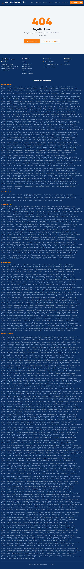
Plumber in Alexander (6, 264)
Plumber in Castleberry (52, 100)
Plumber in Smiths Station (39, 171)
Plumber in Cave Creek (17, 211)
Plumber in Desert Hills (53, 216)
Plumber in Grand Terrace (74, 408)
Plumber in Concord (41, 106)
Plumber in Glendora (61, 406)
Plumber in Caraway (65, 273)
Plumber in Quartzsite (31, 240)
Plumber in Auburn (35, 91)
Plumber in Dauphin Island (72, 109)
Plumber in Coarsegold (6, 377)
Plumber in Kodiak (5, 199)
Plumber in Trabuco (40, 537)
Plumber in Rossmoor (6, 502)
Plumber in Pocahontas (6, 317)
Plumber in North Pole (26, 199)
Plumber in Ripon (73, 498)
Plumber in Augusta (26, 266)
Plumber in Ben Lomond (33, 350)
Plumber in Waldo (71, 327)
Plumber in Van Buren (41, 327)
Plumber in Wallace (69, 545)
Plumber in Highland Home (28, 131)
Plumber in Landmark (63, 299)
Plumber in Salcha (47, 199)
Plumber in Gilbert (75, 221)
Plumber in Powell (5, 162)
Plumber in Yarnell (27, 258)
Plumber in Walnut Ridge (18, 328)
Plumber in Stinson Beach (22, 527)
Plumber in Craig (5, 195)
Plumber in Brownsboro (62, 96)
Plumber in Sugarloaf (6, 529)
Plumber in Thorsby (6, 178)
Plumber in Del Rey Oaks (7, 386)
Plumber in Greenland (52, 287)
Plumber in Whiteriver (23, 257)
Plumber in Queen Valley (56, 240)
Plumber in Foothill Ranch (40, 399)
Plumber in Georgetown (17, 122)
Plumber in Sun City (17, 250)
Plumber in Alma (17, 264)
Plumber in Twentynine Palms (30, 540)
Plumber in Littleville (17, 142)
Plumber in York (16, 188)
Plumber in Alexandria (31, 88)
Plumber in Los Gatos (18, 445)
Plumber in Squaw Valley (48, 525)
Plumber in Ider (50, 134)
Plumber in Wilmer (18, 186)
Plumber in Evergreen (34, 116)
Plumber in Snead (51, 171)
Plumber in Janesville (28, 424)
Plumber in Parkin (48, 313)
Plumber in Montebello (17, 458)
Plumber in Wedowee (26, 185)
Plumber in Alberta (71, 86)
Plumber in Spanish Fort (7, 173)
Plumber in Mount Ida (70, 309)
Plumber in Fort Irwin (29, 401)
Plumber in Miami (60, 232)
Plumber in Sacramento (63, 502)
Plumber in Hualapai (61, 226)
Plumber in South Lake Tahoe (47, 524)
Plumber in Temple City (7, 534)
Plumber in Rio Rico (16, 242)
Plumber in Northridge (21, 468)
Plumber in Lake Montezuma (23, 229)
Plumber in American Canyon (38, 339)
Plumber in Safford (19, 244)
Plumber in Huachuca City (49, 226)
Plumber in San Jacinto (16, 507)
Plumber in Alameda (74, 336)
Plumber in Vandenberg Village (35, 543)
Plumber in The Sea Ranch (66, 534)
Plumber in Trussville (25, 180)
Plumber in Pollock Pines (18, 488)
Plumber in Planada (5, 486)
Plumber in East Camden (16, 281)
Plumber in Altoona (73, 88)
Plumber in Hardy (57, 289)
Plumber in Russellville (65, 165)
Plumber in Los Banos (6, 445)
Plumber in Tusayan (16, 255)
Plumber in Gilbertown (52, 122)
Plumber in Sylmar (73, 530)
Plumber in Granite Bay (6, 409)
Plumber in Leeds (37, 139)
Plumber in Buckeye (6, 209)
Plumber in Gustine (74, 411)
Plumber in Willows (5, 553)
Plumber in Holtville (61, 417)
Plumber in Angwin (18, 341)
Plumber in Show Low (28, 247)
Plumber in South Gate (33, 524)
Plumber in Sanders (77, 244)
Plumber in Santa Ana (77, 511)
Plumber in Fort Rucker (43, 119)
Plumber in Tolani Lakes (38, 252)
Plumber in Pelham (62, 157)
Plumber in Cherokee (73, 101)
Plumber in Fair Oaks (6, 398)
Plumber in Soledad (6, 522)
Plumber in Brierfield (6, 96)
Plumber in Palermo (15, 476)
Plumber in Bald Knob (47, 266)
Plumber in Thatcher (26, 252)
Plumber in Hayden (16, 129)
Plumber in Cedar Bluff (75, 100)
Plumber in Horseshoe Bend (38, 294)
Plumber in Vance (52, 181)
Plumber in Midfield (18, 147)
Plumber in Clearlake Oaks (19, 375)
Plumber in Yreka (77, 556)
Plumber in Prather (67, 489)
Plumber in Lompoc (46, 442)
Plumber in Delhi (47, 385)
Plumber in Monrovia (55, 457)
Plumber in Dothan (70, 111)
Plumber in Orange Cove (7, 473)
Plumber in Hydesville (77, 419)
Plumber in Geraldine (41, 122)
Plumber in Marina (42, 448)
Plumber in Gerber (18, 406)
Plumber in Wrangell (58, 200)
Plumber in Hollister (38, 417)
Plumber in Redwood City (7, 496)
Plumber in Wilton (40, 186)
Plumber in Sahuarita (30, 244)
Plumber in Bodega (72, 354)
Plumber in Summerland (40, 529)
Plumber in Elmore (26, 114)
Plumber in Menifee (77, 452)
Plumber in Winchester (38, 553)
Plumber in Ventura (69, 543)
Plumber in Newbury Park (23, 465)
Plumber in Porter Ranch (42, 488)
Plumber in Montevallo (29, 149)
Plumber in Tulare (36, 538)
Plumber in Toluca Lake (7, 537)
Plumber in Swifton (18, 325)
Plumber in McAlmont (63, 305)
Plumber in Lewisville (29, 300)
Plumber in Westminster (36, 550)
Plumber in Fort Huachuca (63, 219)
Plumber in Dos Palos (64, 388)
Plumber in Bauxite (5, 268)
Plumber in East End (28, 281)
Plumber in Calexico (18, 362)
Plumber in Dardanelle (37, 277)
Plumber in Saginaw (76, 165)
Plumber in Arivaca (70, 206)
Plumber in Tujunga (26, 538)
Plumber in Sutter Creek (62, 530)
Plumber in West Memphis (71, 328)
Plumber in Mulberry (6, 310)
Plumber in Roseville (58, 501)
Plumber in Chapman (41, 101)
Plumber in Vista (50, 545)
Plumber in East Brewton (56, 113)
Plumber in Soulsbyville (7, 524)
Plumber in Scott (36, 320)
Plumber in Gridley (5, 411)
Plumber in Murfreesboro (18, 310)
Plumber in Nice (19, 466)
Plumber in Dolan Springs (7, 218)
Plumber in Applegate (60, 341)
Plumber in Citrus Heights (19, 373)
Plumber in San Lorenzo (19, 509)
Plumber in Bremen (50, 95)
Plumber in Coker (69, 104)
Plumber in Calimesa (42, 362)
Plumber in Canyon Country (7, 365)
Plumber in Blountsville (19, 95)
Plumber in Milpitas (27, 455)
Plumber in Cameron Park (7, 363)
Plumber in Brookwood (50, 96)
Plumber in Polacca (66, 239)
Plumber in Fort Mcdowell (76, 219)
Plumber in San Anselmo (39, 504)
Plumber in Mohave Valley (19, 234)
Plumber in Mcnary (28, 232)
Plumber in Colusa (5, 378)
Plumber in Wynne (60, 330)
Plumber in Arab (27, 90)
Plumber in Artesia (19, 344)
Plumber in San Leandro (7, 509)
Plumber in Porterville (54, 488)
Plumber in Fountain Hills (20, 221)
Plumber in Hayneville (27, 129)
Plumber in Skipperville (71, 170)
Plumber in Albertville (6, 88)
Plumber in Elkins (49, 281)
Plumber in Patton (41, 480)
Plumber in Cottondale (75, 106)
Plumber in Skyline (16, 171)
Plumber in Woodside (20, 556)
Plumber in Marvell (28, 305)
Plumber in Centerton (42, 274)
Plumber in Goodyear (67, 223)
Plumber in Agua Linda (6, 206)
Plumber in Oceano (71, 470)
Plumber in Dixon (44, 388)
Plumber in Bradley (37, 271)
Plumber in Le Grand (16, 439)
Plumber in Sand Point (58, 199)
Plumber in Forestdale (59, 118)
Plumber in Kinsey (35, 137)
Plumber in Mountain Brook (30, 150)
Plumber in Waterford (66, 547)
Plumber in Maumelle (40, 305)
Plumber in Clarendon (6, 276)
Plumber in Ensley (55, 114)
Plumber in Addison (40, 86)
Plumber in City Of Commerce (34, 373)
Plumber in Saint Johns (53, 244)
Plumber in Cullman (17, 109)
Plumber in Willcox (46, 257)
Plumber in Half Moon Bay (23, 413)
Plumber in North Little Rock (8, 312)
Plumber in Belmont (62, 349)
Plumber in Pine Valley (52, 483)
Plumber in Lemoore (40, 439)
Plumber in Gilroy (40, 406)
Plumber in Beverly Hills (20, 352)
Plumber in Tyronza (30, 327)
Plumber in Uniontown (20, 181)
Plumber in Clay (64, 103)
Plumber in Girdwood (75, 195)
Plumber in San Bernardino (53, 504)
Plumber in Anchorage (16, 194)
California (65, 2)
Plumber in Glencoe (64, 122)
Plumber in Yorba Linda (54, 556)
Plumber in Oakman (74, 154)
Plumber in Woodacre (31, 555)
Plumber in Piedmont (44, 158)
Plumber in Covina (42, 381)
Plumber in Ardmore (37, 90)
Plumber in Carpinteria (71, 367)
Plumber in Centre (18, 101)
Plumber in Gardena (47, 404)
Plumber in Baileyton (67, 91)
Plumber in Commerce (16, 378)
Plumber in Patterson (31, 480)
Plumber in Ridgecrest (29, 498)
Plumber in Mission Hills (50, 455)
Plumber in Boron (69, 355)
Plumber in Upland (19, 542)
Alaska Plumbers (26, 66)
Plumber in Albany (15, 337)
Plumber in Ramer (26, 163)
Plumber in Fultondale (6, 121)
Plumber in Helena (71, 291)
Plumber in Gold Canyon (27, 223)
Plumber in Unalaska (17, 200)
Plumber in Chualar (70, 372)
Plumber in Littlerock (27, 440)
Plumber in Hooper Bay (16, 197)
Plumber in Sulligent (6, 175)
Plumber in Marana (55, 231)
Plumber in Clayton (74, 103)
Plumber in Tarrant (38, 176)
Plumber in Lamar (52, 299)
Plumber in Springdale (65, 322)
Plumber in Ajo (26, 206)
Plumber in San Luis (6, 245)
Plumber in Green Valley (20, 224)
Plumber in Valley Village (20, 543)
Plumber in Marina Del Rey (54, 448)
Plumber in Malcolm (52, 144)
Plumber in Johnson (6, 297)
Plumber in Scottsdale (43, 245)
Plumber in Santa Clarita (32, 512)
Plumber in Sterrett (40, 173)
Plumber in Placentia (58, 484)
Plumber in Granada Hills (61, 408)
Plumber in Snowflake (63, 247)
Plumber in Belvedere (73, 349)
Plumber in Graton (30, 409)
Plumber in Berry (55, 93)
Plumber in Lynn (5, 144)
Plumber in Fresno (62, 403)
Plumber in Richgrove (6, 498)
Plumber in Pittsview (38, 160)
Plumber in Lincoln (51, 140)
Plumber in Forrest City (38, 284)
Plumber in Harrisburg (67, 289)
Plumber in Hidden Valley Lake (57, 416)
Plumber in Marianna (53, 304)
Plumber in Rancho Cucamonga (8, 493)
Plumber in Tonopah (6, 254)
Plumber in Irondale (73, 134)
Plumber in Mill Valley (6, 455)
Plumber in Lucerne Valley (18, 447)
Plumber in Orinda (54, 473)
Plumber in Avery (45, 345)
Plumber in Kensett (62, 297)
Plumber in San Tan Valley (30, 245)
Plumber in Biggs (57, 352)
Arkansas (57, 2)
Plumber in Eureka (36, 396)
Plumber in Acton (5, 336)
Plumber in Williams (57, 257)
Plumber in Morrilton (18, 309)
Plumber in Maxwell (27, 450)
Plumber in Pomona (30, 488)
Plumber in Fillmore (74, 398)
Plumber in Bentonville (16, 269)
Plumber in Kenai (49, 197)
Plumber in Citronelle (44, 103)
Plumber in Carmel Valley (33, 367)
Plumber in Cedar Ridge (43, 370)
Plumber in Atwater (61, 344)
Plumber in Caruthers (16, 368)
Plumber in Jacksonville (51, 136)
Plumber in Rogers (48, 318)
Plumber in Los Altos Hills (54, 444)
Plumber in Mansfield (41, 304)
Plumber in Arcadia (26, 342)
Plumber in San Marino (59, 509)
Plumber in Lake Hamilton (30, 299)
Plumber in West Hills (73, 548)
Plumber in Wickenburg (35, 257)
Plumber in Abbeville (6, 86)
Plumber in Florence (38, 118)
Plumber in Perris (53, 481)
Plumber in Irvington (6, 136)
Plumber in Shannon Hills (57, 320)
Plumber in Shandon (59, 517)
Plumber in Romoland (22, 501)
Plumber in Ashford (56, 90)
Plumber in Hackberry (44, 224)
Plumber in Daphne (60, 109)
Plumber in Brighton (17, 96)
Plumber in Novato (42, 468)
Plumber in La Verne (47, 437)
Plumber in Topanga (19, 537)
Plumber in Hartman (27, 291)
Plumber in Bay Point (65, 347)
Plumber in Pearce (61, 237)
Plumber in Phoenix (16, 239)
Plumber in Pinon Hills (74, 483)
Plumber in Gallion (50, 121)
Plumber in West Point (48, 550)
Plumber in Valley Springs (7, 543)
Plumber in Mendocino (54, 452)
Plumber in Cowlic (18, 216)
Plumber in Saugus (38, 516)
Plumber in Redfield (6, 318)
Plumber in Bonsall (48, 355)
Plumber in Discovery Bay (32, 388)
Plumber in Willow (47, 200)
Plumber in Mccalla (62, 145)
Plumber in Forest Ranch (76, 399)
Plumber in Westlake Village (22, 550)
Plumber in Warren (38, 328)
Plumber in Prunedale (6, 491)
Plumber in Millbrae (75, 453)
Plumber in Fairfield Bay (44, 282)
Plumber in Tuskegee (60, 180)
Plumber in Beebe (35, 268)
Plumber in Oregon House (42, 473)
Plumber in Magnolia (26, 144)
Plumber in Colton (58, 377)
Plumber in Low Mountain (7, 231)
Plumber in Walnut (5, 547)
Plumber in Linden (62, 140)
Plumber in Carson (5, 368)
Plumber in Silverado (18, 520)
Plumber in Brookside (38, 96)
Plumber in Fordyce (16, 284)
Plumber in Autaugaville (46, 91)
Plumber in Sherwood (6, 322)
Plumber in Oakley (27, 470)
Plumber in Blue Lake (52, 354)
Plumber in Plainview (60, 315)
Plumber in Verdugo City (7, 545)
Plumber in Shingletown (60, 519)
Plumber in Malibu (61, 447)
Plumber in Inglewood (60, 421)
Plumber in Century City (56, 370)
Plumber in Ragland (58, 162)
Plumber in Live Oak (37, 440)
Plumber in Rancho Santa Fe (55, 493)
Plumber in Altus (37, 264)
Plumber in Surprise (64, 250)
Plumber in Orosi (74, 473)
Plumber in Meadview (40, 232)
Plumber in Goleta (17, 408)
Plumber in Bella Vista (58, 268)
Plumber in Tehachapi (60, 532)
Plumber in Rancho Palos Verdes (39, 493)
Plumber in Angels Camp (7, 341)
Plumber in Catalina (5, 211)
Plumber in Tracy (65, 537)
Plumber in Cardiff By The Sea (61, 365)
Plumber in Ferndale (64, 398)
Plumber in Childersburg (19, 103)
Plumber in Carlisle (76, 273)
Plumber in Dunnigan (26, 390)
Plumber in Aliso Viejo (37, 337)
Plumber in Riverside (18, 165)
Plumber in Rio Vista (62, 498)
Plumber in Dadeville (28, 109)
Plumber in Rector (76, 317)
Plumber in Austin (36, 266)
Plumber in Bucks (15, 98)
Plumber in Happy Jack (56, 224)
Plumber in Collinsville (6, 106)
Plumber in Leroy (69, 139)
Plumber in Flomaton (28, 118)
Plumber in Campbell (30, 363)
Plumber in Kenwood (42, 426)
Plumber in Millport (53, 147)
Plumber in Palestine (6, 313)
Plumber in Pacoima (76, 475)
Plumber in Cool (49, 378)
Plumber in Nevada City (60, 463)
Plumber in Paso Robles (18, 480)
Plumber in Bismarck (53, 269)
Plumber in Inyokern (6, 422)
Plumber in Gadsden (27, 121)
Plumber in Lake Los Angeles (8, 434)
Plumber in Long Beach (69, 442)
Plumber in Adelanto (15, 336)
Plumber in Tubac (59, 254)
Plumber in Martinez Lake (7, 232)
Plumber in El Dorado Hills (7, 393)
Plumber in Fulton (16, 404)
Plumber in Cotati (77, 380)
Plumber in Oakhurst (6, 470)
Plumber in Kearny (51, 227)
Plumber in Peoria (71, 237)
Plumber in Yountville (66, 556)
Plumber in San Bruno (66, 504)
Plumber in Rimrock (6, 242)
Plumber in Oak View (49, 470)
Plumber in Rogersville (53, 165)
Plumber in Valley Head (41, 181)
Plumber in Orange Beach (60, 155)
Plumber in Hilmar (18, 417)
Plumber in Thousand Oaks (7, 535)
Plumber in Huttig (27, 295)
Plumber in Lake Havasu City (8, 229)
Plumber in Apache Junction (58, 206)
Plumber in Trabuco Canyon (53, 537)
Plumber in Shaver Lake (19, 519)
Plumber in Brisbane (18, 359)
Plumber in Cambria (75, 362)
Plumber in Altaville (5, 339)
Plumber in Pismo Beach (26, 484)
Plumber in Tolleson (50, 252)
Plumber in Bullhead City (18, 209)
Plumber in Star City (6, 323)
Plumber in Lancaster (39, 435)
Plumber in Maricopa (66, 231)
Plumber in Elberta (5, 114)
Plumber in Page (49, 236)
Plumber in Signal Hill (6, 520)
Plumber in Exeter (46, 396)
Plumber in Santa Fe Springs (58, 512)
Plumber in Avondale (29, 208)
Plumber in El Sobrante (77, 393)
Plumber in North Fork (49, 466)
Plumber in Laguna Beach (43, 429)
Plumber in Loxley (61, 142)
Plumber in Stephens (17, 323)
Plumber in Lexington (32, 140)
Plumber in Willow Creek (73, 551)
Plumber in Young (37, 258)
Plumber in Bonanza (76, 269)
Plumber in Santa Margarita (72, 512)
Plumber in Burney (40, 360)
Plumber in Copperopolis (60, 378)
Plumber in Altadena (58, 337)
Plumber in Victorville (19, 545)
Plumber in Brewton (60, 95)
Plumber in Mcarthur (50, 450)
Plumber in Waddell (35, 255)
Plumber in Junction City (41, 297)
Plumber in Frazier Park (16, 403)
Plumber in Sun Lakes (42, 250)
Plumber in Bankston (6, 93)
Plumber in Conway (58, 276)
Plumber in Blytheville (64, 269)
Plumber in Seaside (6, 517)
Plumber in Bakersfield (6, 347)
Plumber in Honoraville (39, 132)
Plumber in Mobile (5, 149)
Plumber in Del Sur (19, 386)
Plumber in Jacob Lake (6, 227)
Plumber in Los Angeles (67, 444)
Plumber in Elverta (15, 395)
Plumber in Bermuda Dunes (57, 350)
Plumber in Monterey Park (53, 458)
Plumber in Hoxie (78, 294)
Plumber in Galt (25, 404)
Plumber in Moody (53, 149)
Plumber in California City (30, 362)
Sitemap (66, 61)
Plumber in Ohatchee (18, 155)
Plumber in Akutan (5, 194)
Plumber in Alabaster (61, 86)
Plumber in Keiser (52, 297)
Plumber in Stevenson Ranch (8, 527)
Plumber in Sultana (29, 529)
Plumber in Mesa (50, 232)
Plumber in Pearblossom (66, 480)
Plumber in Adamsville (29, 86)
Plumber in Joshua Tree (53, 424)
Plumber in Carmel (5, 367)
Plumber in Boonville (59, 355)
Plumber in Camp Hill (17, 100)
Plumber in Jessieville (71, 295)
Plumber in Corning (69, 276)
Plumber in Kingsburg (30, 427)
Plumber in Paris (39, 313)
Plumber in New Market (18, 154)
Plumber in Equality (76, 114)
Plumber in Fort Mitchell (19, 119)
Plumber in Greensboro (70, 124)
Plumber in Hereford (6, 226)
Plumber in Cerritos (77, 370)
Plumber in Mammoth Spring (18, 304)
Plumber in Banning (43, 347)
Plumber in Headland (52, 129)
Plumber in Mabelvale (36, 302)
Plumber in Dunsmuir (37, 390)
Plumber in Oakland (17, 470)
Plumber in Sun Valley (29, 530)
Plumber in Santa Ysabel (69, 514)
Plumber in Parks (5, 237)
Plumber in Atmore (15, 91)
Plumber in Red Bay (36, 163)
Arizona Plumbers (27, 68)
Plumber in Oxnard (16, 475)
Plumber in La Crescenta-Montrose (72, 427)
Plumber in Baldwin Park (32, 347)
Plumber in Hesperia (31, 416)
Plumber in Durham (47, 390)
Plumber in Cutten (48, 383)
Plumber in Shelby (5, 170)
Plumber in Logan (52, 142)
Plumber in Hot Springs (51, 294)
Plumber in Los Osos (54, 445)
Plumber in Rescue (55, 496)
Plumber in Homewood (27, 132)
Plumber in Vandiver (63, 181)
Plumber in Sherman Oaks (32, 519)
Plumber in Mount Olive (69, 150)
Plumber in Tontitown (41, 325)
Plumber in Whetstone (67, 255)
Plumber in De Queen (60, 277)
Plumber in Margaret (17, 145)
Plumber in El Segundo (64, 393)
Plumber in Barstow (54, 347)
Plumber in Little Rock (62, 300)
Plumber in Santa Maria (6, 514)
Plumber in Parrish (52, 157)
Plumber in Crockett (76, 381)
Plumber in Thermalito (53, 534)
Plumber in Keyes (73, 426)
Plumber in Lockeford (72, 440)
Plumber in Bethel (27, 194)
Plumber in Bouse (75, 208)
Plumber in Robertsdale (40, 165)
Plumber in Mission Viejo (64, 455)
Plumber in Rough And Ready (20, 502)
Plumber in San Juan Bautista (54, 507)
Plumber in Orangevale (19, 473)
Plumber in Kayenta (41, 227)
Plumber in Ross (68, 501)
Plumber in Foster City (63, 401)
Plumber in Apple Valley (72, 341)
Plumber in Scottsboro (6, 168)
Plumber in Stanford (60, 525)
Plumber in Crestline (65, 381)
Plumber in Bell (16, 349)
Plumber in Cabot (17, 273)
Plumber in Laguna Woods (7, 430)
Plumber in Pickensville (32, 158)
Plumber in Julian (65, 424)
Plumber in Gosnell (68, 286)
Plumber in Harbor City (59, 413)
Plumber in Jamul (18, 424)
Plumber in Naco (53, 234)
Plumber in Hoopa (5, 419)
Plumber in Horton (72, 132)
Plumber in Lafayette (70, 137)
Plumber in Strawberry (6, 250)
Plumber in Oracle (16, 236)
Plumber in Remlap (68, 163)
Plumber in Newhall (46, 465)
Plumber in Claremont (47, 373)
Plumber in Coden (59, 104)
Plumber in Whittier (29, 551)
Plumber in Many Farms (43, 231)
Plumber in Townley (48, 178)
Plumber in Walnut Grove (62, 183)
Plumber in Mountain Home (43, 309)
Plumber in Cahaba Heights (55, 98)
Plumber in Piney (50, 315)
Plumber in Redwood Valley (21, 496)
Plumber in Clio (16, 104)
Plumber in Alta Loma (69, 337)
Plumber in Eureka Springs (17, 282)
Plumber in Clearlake (6, 375)
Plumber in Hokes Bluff (52, 131)
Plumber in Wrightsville (49, 330)
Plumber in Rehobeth (58, 163)
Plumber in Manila (31, 304)
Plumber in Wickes (17, 330)
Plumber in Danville (50, 109)
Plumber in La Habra (38, 430)
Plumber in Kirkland (72, 227)
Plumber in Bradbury (50, 357)
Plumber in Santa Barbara (7, 512)
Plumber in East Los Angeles (8, 391)
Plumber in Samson (27, 167)
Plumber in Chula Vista (6, 373)
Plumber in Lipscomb (6, 142)
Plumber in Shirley (17, 322)
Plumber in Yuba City (6, 558)
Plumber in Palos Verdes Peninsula (26, 478)
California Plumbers (27, 73)
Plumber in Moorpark (20, 460)
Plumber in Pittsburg (38, 484)
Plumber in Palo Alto (63, 476)
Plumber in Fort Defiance (49, 219)
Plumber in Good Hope (75, 122)
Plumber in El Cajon (55, 391)
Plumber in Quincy (41, 491)
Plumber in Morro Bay (6, 462)
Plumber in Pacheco (27, 475)
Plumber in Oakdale (63, 468)
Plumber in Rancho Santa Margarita (71, 493)
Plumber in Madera (41, 447)
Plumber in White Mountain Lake (9, 257)
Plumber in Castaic (27, 368)
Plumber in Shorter (28, 170)
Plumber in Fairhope (66, 116)
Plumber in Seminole (48, 168)
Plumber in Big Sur (66, 352)
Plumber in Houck (37, 226)
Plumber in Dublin (15, 390)
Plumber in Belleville (69, 268)
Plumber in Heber (77, 224)
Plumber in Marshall (18, 305)
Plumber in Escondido (6, 396)
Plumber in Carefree (63, 209)
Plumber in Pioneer (5, 484)
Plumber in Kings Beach (18, 427)
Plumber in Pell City (72, 157)
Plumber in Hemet (63, 414)
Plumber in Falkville (77, 116)
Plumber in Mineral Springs (60, 307)
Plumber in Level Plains (19, 140)
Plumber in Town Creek (36, 178)
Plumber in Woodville (6, 188)
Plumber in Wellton (45, 255)
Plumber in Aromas (75, 342)
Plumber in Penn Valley (32, 481)
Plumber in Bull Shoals (6, 273)
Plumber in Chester (18, 372)
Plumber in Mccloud (74, 450)
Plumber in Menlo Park (6, 453)
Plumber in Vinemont (40, 183)
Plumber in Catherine (64, 100)
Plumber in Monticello (6, 309)
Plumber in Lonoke (5, 302)
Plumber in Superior (53, 250)
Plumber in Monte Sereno (7, 460)
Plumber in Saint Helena (75, 502)
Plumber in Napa (26, 463)
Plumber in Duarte (5, 390)
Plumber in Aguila (17, 206)
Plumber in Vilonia (52, 327)
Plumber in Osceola (55, 312)
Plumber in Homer (5, 197)
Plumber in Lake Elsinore (22, 432)
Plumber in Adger (50, 86)
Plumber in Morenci (31, 234)
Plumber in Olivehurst (27, 471)
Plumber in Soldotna (6, 200)
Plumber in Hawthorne (6, 414)
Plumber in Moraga (30, 460)
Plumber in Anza (50, 341)
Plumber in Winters (71, 553)
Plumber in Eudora (5, 282)
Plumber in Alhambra (26, 337)
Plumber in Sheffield (70, 168)
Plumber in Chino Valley (7, 213)
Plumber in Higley (16, 226)
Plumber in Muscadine (40, 152)
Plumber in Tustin (5, 540)
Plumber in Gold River (6, 408)
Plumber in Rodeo (49, 499)
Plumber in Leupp (57, 229)
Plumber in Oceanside (6, 471)
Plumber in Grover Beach (29, 411)
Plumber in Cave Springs (18, 274)
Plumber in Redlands (39, 494)
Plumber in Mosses (73, 149)
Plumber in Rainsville (6, 163)
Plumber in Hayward (28, 414)
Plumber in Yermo (43, 556)
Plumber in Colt (48, 276)
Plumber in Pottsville (19, 317)
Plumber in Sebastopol (17, 517)
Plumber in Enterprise (66, 114)
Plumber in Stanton (70, 525)
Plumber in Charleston (54, 274)
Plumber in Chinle (78, 211)
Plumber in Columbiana (30, 106)
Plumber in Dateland (29, 216)
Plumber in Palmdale (27, 476)
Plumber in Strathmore (46, 527)
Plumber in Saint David (41, 244)
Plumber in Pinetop (44, 239)
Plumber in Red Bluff (17, 494)
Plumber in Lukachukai (20, 231)
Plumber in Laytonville (70, 437)
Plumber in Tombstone (61, 252)
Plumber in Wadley (50, 183)
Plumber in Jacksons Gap (38, 136)
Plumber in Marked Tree (74, 304)
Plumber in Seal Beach (73, 516)
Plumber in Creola (62, 108)
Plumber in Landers (49, 435)
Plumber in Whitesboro (6, 186)
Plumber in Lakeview (42, 299)
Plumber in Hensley (6, 292)
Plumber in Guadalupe (32, 224)
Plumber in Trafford (59, 178)
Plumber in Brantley (39, 95)
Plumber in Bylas (29, 209)
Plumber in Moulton (6, 150)
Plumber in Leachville (6, 300)
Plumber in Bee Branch (46, 268)
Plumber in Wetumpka (74, 185)
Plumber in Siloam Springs (29, 322)
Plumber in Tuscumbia (48, 180)
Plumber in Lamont (27, 435)
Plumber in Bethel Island (7, 352)
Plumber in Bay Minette (18, 93)
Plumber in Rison (16, 318)
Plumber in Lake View (6, 139)
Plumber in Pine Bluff (39, 315)
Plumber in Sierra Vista (39, 247)
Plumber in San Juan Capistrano (70, 507)
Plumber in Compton (28, 378)
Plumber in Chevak (48, 194)
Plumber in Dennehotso (40, 216)
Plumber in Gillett (36, 286)
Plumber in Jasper (62, 136)
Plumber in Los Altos (42, 444)
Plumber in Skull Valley (51, 247)
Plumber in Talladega (6, 176)
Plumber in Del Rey (67, 385)
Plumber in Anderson (75, 339)
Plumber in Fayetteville (69, 282)
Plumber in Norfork (62, 310)
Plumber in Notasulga (63, 154)
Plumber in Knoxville (6, 299)
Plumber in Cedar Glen (31, 370)
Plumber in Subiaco (48, 323)
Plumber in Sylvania (63, 175)
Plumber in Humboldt (72, 226)
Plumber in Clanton (55, 103)
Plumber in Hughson (27, 419)
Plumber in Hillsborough (7, 417)
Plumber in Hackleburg (72, 126)
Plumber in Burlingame (29, 360)
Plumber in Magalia (51, 447)
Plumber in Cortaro (68, 214)
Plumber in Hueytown (6, 134)
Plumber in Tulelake (46, 538)
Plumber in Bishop (5, 354)
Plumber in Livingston (29, 142)
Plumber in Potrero (47, 489)
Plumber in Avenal (36, 345)
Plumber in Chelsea (62, 101)
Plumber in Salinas (15, 504)
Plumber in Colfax (38, 377)
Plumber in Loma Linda (25, 442)
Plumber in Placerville (70, 484)
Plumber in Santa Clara (20, 512)
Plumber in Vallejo (63, 542)
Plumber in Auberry (5, 345)
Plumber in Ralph (17, 163)
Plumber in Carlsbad (75, 365)
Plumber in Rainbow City (70, 162)
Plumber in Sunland (62, 529)
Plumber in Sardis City (49, 167)
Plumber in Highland (50, 292)
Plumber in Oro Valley (27, 236)
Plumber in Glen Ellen (73, 406)
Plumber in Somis (38, 522)
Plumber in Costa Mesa (66, 380)
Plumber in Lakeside (36, 229)
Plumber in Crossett (16, 277)
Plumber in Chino (37, 372)
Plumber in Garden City (61, 121)
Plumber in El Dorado (39, 281)
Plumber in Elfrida (61, 218)
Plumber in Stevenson (51, 173)
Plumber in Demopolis (39, 111)
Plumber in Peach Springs (49, 237)
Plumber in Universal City (7, 542)
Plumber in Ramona (51, 491)
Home (32, 2)
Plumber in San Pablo (30, 511)
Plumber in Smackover (42, 322)
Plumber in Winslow (6, 258)
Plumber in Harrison (6, 291)
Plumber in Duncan (41, 218)
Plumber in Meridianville (7, 147)
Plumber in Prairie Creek (30, 317)
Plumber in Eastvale (34, 391)
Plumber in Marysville (6, 450)
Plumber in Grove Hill (18, 126)
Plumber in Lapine (27, 139)
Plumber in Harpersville (54, 127)
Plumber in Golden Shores (41, 223)
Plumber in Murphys (71, 462)
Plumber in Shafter (48, 517)
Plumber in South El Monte (20, 524)
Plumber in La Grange (31, 429)
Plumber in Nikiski (15, 199)
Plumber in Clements (32, 375)
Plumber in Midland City (30, 147)
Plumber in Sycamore (41, 175)
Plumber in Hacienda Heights (8, 413)
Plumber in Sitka (79, 199)
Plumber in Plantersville (49, 160)
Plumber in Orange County (74, 471)
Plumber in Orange (61, 471)
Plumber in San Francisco (57, 506)
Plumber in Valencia (52, 542)
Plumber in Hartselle (77, 127)
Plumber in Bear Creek (44, 93)
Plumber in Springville (19, 173)
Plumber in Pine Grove (40, 483)
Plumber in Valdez (27, 200)
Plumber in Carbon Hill (28, 100)
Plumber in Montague (67, 457)
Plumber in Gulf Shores (38, 126)
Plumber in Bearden (24, 268)
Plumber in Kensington (18, 426)
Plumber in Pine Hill (77, 158)
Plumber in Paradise (54, 478)
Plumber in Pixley (48, 484)
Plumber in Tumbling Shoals (8, 327)
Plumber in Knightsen (41, 427)
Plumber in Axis (57, 91)
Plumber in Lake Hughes (59, 432)
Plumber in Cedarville (31, 274)
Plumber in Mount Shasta (59, 462)
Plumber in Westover (63, 185)
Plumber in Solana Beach (67, 520)
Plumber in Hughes (5, 295)
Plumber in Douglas (20, 113)
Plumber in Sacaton (71, 242)
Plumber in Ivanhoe (55, 422)
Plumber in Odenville (6, 155)
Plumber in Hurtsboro (40, 134)
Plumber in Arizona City (6, 208)
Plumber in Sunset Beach (17, 530)
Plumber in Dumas (67, 279)
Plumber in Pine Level (6, 160)
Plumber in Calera (67, 98)
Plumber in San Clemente (7, 506)
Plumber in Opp (49, 155)
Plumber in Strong (27, 323)
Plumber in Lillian (42, 140)
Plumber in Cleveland (6, 104)
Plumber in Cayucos (20, 370)
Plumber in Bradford (27, 271)
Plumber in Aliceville (43, 88)
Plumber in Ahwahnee (62, 336)
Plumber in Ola (35, 312)
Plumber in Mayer (19, 232)
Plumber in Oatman (5, 236)
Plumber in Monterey (41, 458)
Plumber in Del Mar (56, 385)
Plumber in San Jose (41, 507)
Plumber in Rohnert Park (61, 499)
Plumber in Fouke (60, 284)
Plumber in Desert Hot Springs (53, 386)
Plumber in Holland (5, 294)
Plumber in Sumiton (16, 175)
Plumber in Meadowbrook (74, 145)
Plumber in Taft (5, 532)
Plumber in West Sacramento (62, 550)
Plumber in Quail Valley (18, 491)
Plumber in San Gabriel (70, 506)
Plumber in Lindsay (15, 440)
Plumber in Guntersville (50, 126)
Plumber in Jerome (18, 227)
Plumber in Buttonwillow (52, 360)
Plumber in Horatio (25, 294)
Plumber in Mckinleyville (18, 452)
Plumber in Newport (52, 310)
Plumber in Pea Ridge (6, 315)
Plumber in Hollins (64, 131)
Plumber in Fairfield (55, 116)
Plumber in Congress (6, 214)
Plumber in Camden (6, 100)
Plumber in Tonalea (72, 252)
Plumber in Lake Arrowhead (8, 432)
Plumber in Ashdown (69, 264)
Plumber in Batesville (68, 266)
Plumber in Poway (57, 489)
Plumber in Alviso (26, 339)
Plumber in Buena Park (6, 360)
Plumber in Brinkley (48, 271)
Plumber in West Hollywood (8, 550)
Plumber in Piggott (28, 315)
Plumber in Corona (16, 380)
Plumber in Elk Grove (42, 393)
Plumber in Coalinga (76, 375)
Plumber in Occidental (60, 470)
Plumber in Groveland (16, 411)
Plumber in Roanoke (29, 165)
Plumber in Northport (52, 154)
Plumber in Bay (15, 268)
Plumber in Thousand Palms (22, 535)
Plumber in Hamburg (35, 289)
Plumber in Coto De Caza (7, 381)
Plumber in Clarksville (18, 276)
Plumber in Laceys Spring (57, 137)
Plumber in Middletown (40, 453)
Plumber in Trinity (5, 180)
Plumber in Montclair (6, 458)
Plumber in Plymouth (6, 488)
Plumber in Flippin (5, 284)
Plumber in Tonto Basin (17, 254)
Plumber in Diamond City (18, 279)
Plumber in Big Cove (76, 93)
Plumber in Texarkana (30, 325)
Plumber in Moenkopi (6, 234)
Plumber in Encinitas (47, 395)
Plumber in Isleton (45, 422)
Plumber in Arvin (29, 344)
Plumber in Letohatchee (7, 140)
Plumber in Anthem (45, 206)
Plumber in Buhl (24, 98)
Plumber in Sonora (58, 522)
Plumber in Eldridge (19, 393)
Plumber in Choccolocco (32, 103)
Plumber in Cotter (5, 277)
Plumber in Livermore (49, 440)
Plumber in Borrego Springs (8, 357)
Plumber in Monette (73, 307)
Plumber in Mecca (43, 452)
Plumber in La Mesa (6, 435)
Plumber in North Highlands (62, 466)
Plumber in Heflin (62, 129)
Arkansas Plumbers (27, 71)
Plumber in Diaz (28, 279)
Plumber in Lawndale (59, 437)
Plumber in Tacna (74, 250)
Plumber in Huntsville (29, 134)
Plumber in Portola (24, 489)
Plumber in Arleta (46, 342)
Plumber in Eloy (5, 219)
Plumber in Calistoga (53, 362)
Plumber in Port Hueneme (67, 488)
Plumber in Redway (64, 494)
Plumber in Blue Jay (40, 354)
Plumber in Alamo (5, 337)
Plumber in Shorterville (39, 170)
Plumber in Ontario (51, 471)
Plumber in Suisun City (18, 529)
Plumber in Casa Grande (75, 209)
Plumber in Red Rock (69, 240)
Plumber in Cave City (6, 274)
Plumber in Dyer (77, 279)
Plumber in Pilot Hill (29, 483)
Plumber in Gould (78, 286)
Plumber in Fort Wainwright (62, 195)
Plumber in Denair (29, 386)
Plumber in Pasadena (6, 480)
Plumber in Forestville (6, 401)
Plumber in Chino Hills (48, 372)
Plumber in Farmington (57, 282)
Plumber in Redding (28, 494)
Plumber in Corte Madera (53, 380)
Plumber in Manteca (21, 448)
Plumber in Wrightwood (32, 556)
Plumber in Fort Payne (31, 119)
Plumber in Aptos (5, 342)
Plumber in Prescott (6, 240)
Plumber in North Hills (75, 466)
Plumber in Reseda (65, 496)
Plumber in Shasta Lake (7, 519)
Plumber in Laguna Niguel (69, 429)
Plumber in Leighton (58, 139)
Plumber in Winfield (50, 186)
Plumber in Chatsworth (6, 372)
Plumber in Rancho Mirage (24, 493)
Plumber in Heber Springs (59, 291)
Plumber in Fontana (27, 399)
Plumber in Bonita (38, 355)
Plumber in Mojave (30, 457)
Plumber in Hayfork (17, 414)
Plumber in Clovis (54, 375)
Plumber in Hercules (6, 416)
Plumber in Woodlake (55, 555)
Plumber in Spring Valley (43, 249)
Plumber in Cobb (18, 377)
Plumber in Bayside (76, 347)
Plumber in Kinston (45, 137)
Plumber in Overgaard (38, 236)
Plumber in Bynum (43, 98)
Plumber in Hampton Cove (30, 127)
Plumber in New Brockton (67, 152)
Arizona (51, 2)
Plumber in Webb (16, 185)
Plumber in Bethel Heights (41, 269)
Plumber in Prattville (16, 162)
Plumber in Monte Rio (66, 458)
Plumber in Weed (39, 548)
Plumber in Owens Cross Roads (9, 157)
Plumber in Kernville (63, 426)
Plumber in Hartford (66, 127)
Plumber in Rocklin (39, 499)
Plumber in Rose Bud (69, 318)
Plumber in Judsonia (29, 297)
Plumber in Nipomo (28, 466)
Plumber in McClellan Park (62, 450)
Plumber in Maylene (52, 145)
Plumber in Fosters (54, 119)
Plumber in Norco (39, 466)
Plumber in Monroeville (16, 149)
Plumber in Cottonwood (7, 108)
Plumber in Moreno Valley (43, 460)
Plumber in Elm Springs (60, 281)
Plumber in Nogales (75, 234)
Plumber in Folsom (17, 399)
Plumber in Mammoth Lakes (74, 447)
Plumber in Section (27, 168)
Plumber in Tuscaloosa (36, 180)
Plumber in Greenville (6, 126)
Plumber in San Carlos (66, 244)
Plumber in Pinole (63, 483)
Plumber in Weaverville (28, 548)
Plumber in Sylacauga (52, 175)
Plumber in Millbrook (42, 147)
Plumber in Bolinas (28, 355)
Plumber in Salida (5, 504)
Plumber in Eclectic (67, 113)
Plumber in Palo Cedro (74, 476)
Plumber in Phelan (74, 481)
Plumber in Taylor (48, 176)
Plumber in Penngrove (20, 481)
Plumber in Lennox (50, 439)
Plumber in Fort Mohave (7, 221)
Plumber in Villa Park (30, 545)
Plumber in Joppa (5, 137)
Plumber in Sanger (5, 507)
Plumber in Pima (26, 239)
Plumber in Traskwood (53, 325)
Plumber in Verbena (73, 181)
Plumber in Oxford (22, 157)
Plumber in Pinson (17, 160)
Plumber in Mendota (66, 452)
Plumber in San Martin (71, 509)
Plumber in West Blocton (50, 185)
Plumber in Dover (47, 279)
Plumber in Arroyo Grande (7, 344)
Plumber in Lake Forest (34, 432)
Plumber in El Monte (53, 393)
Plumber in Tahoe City (15, 532)
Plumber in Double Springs (7, 113)
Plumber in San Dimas (31, 506)
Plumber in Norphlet (73, 310)
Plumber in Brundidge (75, 96)
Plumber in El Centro (66, 391)
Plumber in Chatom (51, 101)
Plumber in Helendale (52, 414)
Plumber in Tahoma (38, 532)
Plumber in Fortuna (51, 401)
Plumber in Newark (41, 310)
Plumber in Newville (41, 154)
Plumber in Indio (50, 421)
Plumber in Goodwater (6, 124)
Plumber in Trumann (64, 325)
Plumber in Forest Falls (52, 399)
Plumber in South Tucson (18, 249)
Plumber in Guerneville (63, 411)
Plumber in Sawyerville (71, 167)
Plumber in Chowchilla (60, 372)
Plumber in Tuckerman (76, 325)
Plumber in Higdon (16, 131)
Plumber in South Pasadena (61, 524)
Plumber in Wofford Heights (18, 555)
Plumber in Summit (73, 323)
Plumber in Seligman (65, 245)
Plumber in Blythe (62, 354)
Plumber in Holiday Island (73, 292)
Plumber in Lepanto (17, 300)
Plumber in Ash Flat (5, 266)
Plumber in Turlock (68, 538)
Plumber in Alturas (16, 339)
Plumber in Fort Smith (50, 284)
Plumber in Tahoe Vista (27, 532)
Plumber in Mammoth (32, 231)
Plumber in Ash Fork (18, 208)
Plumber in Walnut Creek (17, 547)
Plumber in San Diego (20, 506)
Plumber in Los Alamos (29, 444)
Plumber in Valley (30, 181)
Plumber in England (71, 281)
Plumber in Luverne (72, 142)
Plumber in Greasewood (7, 224)
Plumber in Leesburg (47, 139)
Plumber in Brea (70, 357)
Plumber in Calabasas (6, 362)
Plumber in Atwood (71, 344)
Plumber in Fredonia (32, 221)
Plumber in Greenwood (64, 287)
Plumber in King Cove (70, 197)
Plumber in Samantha (16, 167)
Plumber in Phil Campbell (19, 158)
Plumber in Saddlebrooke (7, 244)
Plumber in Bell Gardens (50, 349)
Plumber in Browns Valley (42, 359)
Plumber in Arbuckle (15, 342)
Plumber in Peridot (5, 239)
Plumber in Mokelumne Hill (43, 457)
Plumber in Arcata (36, 342)
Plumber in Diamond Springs (8, 388)
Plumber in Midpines (52, 453)
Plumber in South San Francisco (8, 525)
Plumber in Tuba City (70, 254)
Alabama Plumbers (27, 64)
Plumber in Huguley (17, 134)
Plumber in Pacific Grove (49, 475)
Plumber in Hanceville (43, 127)
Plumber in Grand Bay (38, 124)
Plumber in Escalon (68, 395)
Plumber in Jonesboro (17, 297)
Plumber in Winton (5, 555)
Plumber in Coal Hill (39, 276)
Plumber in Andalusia (6, 90)
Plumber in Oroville (5, 475)
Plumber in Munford (29, 152)
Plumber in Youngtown (48, 258)
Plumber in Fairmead (77, 396)
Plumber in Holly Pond (75, 131)
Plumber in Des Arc (5, 279)
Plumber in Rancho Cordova (64, 491)
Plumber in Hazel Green (39, 129)
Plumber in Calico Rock (28, 273)
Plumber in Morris (63, 149)
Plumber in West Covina (60, 548)
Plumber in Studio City (70, 527)
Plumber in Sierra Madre (73, 519)
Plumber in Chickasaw (6, 103)
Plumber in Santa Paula (32, 514)
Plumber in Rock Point (39, 242)
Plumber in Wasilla (37, 200)
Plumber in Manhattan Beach (8, 448)
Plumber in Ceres (67, 370)
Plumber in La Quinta (6, 437)
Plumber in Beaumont (6, 349)
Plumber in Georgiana (29, 122)
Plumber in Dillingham (29, 195)
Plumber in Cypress (59, 383)
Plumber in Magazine (59, 302)
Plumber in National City (37, 463)
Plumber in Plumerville (71, 315)
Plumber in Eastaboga (43, 113)
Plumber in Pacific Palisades (63, 475)
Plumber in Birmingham (6, 95)
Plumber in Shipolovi (6, 247)
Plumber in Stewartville (63, 173)
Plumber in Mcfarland (6, 452)
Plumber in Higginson (39, 292)
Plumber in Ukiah (55, 540)
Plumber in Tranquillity (75, 537)
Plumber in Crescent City (53, 381)
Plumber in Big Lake (37, 194)
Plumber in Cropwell (73, 108)
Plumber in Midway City (64, 453)
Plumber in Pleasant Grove (63, 160)
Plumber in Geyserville (29, 406)
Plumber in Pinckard (67, 158)
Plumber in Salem (5, 167)
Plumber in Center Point (7, 101)
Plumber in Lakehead (46, 432)
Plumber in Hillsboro (41, 131)
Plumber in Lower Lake (65, 445)
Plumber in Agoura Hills (27, 336)
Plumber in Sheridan (69, 320)
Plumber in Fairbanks (50, 195)
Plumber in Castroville (51, 368)
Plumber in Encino (58, 395)
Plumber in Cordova (63, 106)
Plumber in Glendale (6, 223)
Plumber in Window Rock (69, 257)
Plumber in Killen (15, 137)
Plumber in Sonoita (5, 249)
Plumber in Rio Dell (40, 498)
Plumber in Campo (40, 363)
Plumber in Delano (37, 385)
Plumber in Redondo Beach (52, 494)
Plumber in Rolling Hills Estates (8, 501)
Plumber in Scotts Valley (61, 516)
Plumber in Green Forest (40, 287)
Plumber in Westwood (75, 550)
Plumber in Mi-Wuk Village (7, 457)
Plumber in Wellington (38, 185)
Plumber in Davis (28, 385)
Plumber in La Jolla (74, 430)
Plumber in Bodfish (18, 355)
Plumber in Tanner (28, 176)
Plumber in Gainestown (38, 121)
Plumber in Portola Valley (36, 489)
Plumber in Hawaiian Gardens (73, 413)
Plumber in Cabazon (73, 360)
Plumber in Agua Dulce (39, 336)
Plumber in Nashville (30, 310)
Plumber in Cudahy (5, 383)
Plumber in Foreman (26, 284)
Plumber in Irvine (25, 422)
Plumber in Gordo (17, 124)
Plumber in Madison (15, 144)
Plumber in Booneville (15, 271)
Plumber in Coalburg (38, 104)
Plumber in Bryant (5, 98)
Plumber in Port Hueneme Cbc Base (10, 489)
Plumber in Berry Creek (70, 350)
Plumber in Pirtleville (55, 239)
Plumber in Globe (16, 223)
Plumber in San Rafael (53, 511)
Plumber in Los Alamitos (17, 444)
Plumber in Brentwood (6, 359)
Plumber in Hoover (50, 132)
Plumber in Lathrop (27, 437)
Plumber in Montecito (30, 458)
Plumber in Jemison (73, 136)
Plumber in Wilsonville (29, 186)
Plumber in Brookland (59, 271)
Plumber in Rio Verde (27, 242)
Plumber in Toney (25, 178)
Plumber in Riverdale (18, 499)
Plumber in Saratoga (28, 516)
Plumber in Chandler (41, 211)
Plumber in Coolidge (18, 214)
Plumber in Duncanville (31, 113)
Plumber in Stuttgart (38, 323)
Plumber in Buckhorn (66, 359)
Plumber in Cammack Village (53, 273)
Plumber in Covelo (31, 381)
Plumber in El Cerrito (77, 391)
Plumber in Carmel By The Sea (18, 367)
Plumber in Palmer (37, 199)
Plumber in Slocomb (27, 171)
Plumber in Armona (55, 342)
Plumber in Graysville (58, 124)
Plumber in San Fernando (44, 506)
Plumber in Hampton (46, 289)
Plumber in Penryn (43, 481)
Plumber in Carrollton (40, 100)
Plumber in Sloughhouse (41, 520)
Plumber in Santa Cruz (44, 512)
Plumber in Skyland (5, 171)
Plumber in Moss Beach (18, 462)
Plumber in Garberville (35, 404)
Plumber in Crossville (6, 109)
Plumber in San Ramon (65, 511)
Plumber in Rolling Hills (73, 499)
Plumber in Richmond (18, 498)
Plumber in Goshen (58, 286)
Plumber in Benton (5, 269)
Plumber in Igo (15, 421)
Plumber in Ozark (32, 157)
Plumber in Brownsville (54, 359)
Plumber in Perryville (18, 315)
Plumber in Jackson (26, 136)
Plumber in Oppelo (44, 312)
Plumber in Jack (16, 136)
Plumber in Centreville (29, 101)
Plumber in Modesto (20, 457)
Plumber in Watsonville (6, 548)
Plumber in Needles (49, 463)
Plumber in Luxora (25, 302)
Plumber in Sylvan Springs (75, 175)
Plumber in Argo (47, 90)
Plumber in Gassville (6, 286)
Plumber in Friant (72, 403)
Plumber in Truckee (15, 538)
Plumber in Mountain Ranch (32, 462)
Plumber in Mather (17, 450)
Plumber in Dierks (38, 279)
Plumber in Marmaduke (6, 305)
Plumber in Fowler (5, 403)
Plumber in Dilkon (74, 216)
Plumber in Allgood (53, 88)
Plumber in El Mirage (71, 218)
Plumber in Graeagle (49, 408)
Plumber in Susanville (41, 530)
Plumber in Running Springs (49, 502)
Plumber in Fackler (45, 116)
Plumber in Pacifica (37, 475)
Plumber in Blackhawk (16, 354)
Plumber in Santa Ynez (56, 514)
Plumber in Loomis (5, 444)
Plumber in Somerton (75, 247)
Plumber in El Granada (31, 393)
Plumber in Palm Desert (38, 476)
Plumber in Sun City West (30, 250)
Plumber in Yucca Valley (28, 558)
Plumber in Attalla (25, 91)
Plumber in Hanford (35, 413)
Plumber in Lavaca (73, 299)
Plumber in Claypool (41, 213)
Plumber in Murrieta (6, 463)
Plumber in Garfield (70, 284)
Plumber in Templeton (19, 534)
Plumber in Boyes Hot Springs (36, 357)
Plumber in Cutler (39, 383)
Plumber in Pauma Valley (52, 480)
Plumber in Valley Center (74, 542)
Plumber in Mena (38, 307)
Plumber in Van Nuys (49, 543)
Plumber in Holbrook (27, 226)
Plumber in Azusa (67, 345)
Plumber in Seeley (28, 517)
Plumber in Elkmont (16, 114)
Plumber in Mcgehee (6, 307)
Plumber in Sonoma (48, 522)
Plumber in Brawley (60, 357)
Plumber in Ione (16, 422)
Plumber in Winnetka (61, 553)
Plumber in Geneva (5, 122)
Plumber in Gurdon (5, 289)
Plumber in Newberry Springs (8, 465)
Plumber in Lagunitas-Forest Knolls (23, 430)
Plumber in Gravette (16, 287)
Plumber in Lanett (17, 139)
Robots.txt (67, 64)
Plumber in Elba (77, 113)
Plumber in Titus (16, 178)
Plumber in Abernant (17, 86)
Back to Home (32, 41)
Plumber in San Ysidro (16, 516)
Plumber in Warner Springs (43, 547)
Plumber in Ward (29, 328)
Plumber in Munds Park (42, 234)
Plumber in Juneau (38, 197)
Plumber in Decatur (27, 111)
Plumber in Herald (72, 414)
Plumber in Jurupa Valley (76, 424)
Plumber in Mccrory (74, 305)
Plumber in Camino (19, 363)
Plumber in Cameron (39, 209)
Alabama (38, 2)
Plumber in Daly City (70, 383)
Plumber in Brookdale (29, 359)
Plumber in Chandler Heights (54, 211)
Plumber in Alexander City (19, 88)
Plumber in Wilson (27, 330)
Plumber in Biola (76, 352)
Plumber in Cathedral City (64, 368)
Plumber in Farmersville (42, 398)
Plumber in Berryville (28, 269)
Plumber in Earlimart (70, 390)
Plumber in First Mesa (15, 219)
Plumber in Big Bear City (32, 352)
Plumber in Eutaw (15, 116)
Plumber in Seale (17, 168)
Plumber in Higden (28, 292)
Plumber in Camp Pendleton (53, 363)
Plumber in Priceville (27, 162)
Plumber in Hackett (24, 289)
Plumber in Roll (49, 242)
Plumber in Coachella (65, 375)
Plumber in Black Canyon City (63, 208)
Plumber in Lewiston (61, 439)
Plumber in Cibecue (18, 213)
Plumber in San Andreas (26, 504)
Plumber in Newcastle (35, 465)
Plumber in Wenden (56, 255)
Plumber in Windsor (50, 553)
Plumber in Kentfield (30, 426)
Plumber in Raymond (6, 494)
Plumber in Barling (57, 266)
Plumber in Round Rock (59, 242)
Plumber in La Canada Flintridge (55, 427)
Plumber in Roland (58, 318)
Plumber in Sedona (54, 245)
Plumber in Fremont (39, 403)
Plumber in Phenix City (6, 158)
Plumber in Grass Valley (19, 409)
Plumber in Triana (69, 178)
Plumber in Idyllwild (6, 421)
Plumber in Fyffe (17, 121)
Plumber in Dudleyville (30, 218)
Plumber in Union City (65, 540)
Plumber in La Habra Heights (51, 430)
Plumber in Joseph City (29, 227)
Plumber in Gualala (52, 411)
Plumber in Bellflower (38, 349)
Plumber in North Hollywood (8, 468)
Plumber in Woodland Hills (7, 556)
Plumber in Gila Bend (64, 221)
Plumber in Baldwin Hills (19, 347)
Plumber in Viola (61, 327)
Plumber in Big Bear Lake (46, 352)
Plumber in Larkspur (17, 437)
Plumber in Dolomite (51, 111)
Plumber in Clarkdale (30, 213)
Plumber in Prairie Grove (43, 317)
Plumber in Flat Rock (16, 118)
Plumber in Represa (45, 496)
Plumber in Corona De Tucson (55, 214)
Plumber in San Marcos (46, 509)
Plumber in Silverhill (60, 170)
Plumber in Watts (18, 548)
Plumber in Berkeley (45, 350)
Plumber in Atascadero (39, 344)
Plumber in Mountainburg (30, 309)
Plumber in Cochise (61, 213)
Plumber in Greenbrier (27, 287)
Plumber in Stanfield (55, 249)
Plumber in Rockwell (37, 318)
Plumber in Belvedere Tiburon (8, 350)
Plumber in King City (6, 427)
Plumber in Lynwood (30, 447)
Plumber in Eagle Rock (58, 390)
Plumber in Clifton (51, 213)
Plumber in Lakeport (21, 434)
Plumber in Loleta (14, 442)
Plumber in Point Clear (76, 160)
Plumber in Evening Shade (31, 282)
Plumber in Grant (48, 124)
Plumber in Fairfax (56, 396)
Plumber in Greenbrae (41, 409)
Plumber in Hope (16, 294)
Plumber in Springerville (30, 249)
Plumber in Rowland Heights (35, 502)
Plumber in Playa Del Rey (18, 486)
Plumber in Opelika (39, 155)
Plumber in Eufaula (5, 116)
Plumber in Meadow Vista (32, 452)
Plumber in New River (64, 234)
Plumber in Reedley (34, 496)
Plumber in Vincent (28, 183)
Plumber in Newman (57, 465)
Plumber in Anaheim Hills (63, 339)
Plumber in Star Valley (67, 249)
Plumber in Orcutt (31, 473)
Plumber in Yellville (70, 330)
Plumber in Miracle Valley (71, 232)
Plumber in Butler (33, 98)
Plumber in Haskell (37, 291)
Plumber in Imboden (37, 295)
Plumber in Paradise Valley (60, 236)
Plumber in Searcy (46, 320)
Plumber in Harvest (5, 129)
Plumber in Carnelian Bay (58, 367)
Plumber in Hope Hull (62, 132)
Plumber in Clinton (29, 276)
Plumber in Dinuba (20, 388)
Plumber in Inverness (72, 421)
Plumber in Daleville (39, 109)
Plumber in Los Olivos (42, 445)
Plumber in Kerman (52, 426)
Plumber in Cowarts (30, 108)
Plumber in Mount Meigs (56, 150)
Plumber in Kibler (72, 297)
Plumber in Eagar (52, 218)
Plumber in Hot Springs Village (65, 294)
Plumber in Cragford (41, 108)
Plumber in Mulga (19, 152)
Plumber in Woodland (67, 555)
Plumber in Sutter (51, 530)
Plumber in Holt (17, 132)
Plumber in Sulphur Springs (60, 323)
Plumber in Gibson (26, 286)
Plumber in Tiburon (47, 535)
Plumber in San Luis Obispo (33, 509)
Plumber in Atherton (51, 344)
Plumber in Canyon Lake (21, 365)
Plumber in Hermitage (17, 292)
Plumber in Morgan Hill (55, 460)
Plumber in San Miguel (18, 511)
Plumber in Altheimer (27, 264)
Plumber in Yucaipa (17, 558)
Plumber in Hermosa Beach (18, 416)
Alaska (45, 2)
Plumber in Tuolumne (58, 538)
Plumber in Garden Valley (72, 404)
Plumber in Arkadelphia (57, 264)
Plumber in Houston (28, 197)
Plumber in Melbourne (27, 307)
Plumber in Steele (30, 173)
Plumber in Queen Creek (43, 240)
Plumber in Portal (76, 239)
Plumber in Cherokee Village (67, 274)
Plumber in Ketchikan (59, 197)
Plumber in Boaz (30, 95)
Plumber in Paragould (29, 313)
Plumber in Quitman (66, 317)
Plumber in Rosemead (46, 501)
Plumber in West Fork (59, 328)
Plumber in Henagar (6, 131)
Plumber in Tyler (71, 180)
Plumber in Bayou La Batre (31, 93)
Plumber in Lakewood (71, 434)
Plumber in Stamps (76, 322)
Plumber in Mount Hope (43, 150)
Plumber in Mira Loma (38, 455)
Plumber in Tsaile (50, 254)
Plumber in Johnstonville (41, 424)
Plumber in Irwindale (35, 422)
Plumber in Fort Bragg (18, 401)
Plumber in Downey (75, 388)
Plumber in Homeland (72, 417)
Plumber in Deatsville (17, 111)
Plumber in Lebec (5, 439)
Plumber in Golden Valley (55, 223)
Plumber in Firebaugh (6, 399)
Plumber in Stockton (75, 173)
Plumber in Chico (28, 372)
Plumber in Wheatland (6, 551)
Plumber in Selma (37, 168)
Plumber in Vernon (5, 183)
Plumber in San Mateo (6, 511)
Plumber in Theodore (59, 176)
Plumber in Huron (66, 419)
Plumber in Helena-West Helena (75, 129)
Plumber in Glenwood (47, 286)
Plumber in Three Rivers (36, 535)
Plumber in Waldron (6, 328)
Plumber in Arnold (65, 342)
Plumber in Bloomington (29, 354)
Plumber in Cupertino (29, 383)
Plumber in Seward (69, 199)
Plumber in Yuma (59, 258)
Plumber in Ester (39, 195)
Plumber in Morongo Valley (68, 460)
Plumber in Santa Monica (19, 514)
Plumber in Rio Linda (51, 498)
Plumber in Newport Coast (7, 466)
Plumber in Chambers (29, 211)
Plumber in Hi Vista (28, 417)
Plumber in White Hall (6, 330)
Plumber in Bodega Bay (7, 355)
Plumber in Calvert (77, 98)
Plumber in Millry (63, 147)
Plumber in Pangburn (17, 313)
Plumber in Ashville (77, 90)
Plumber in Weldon (49, 548)
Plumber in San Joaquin (29, 507)
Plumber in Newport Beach (69, 465)
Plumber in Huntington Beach (40, 419)
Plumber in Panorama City (42, 478)
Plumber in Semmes (59, 168)
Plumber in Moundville (17, 150)
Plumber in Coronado (41, 380)
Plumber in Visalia (41, 545)
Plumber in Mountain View (58, 309)
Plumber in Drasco (57, 279)
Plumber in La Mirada (17, 435)
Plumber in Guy (15, 289)
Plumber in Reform (46, 163)
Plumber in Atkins (16, 266)
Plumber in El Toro (5, 395)
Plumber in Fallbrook (17, 398)
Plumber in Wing (60, 186)
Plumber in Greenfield (53, 409)
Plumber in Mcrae (17, 307)
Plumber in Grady (27, 124)
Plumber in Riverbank (6, 499)
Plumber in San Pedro (42, 511)
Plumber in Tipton (58, 535)
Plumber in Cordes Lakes (30, 214)
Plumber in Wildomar (40, 551)
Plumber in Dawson (6, 111)
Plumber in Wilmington (17, 553)
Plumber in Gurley (62, 126)
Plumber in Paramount (66, 478)
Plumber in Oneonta (29, 155)
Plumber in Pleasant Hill (56, 486)
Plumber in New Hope (6, 154)
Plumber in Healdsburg (40, 414)
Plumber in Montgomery (41, 149)
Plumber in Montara (78, 457)
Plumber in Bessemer (65, 93)
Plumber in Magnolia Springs (39, 144)
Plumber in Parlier (77, 478)
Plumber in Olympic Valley (39, 471)
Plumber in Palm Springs (51, 476)
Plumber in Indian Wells (39, 421)
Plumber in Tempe (15, 252)
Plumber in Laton (38, 437)
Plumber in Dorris (53, 388)
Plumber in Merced (28, 453)
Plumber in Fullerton (6, 404)
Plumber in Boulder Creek (22, 357)
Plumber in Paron (58, 313)
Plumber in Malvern (62, 144)
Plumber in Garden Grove (59, 404)
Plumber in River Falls (6, 165)
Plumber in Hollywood (6, 132)
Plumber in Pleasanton (69, 486)
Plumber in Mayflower (51, 305)
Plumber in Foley (49, 118)
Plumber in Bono (5, 271)
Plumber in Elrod (36, 114)
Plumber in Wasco (55, 547)
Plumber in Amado (35, 206)
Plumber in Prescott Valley (18, 240)
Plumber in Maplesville (73, 144)
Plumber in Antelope (29, 341)
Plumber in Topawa (29, 254)
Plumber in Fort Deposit (7, 119)
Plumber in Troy (14, 180)
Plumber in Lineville (72, 140)
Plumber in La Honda (64, 430)
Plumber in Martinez (78, 448)
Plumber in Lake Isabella (72, 432)
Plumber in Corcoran (72, 378)
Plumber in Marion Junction (39, 145)
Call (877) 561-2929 (50, 41)
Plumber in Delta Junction (16, 195)
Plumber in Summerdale (28, 175)
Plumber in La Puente (72, 435)
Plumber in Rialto (76, 496)
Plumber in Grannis (5, 287)
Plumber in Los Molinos (30, 445)
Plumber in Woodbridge (43, 555)
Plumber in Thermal (42, 534)
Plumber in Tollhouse (69, 535)
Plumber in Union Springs (7, 181)
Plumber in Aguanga (51, 336)
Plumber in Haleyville (6, 127)
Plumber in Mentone (18, 453)
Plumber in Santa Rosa (44, 514)
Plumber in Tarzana (49, 532)
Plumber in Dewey (64, 216)
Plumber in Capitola (48, 365)
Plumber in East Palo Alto (22, 391)
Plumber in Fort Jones (41, 401)
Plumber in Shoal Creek (17, 170)
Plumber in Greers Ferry (77, 287)
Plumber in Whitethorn (18, 551)
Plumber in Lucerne (6, 447)
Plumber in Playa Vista (30, 486)
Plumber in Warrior (73, 183)
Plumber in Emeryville (26, 395)
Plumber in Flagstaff (26, 219)
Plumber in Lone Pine (58, 442)
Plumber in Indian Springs (61, 134)
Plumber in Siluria (50, 170)
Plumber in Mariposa (67, 448)
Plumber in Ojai (17, 471)
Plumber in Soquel (68, 522)
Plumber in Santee (5, 516)
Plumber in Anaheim (51, 339)
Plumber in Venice (59, 543)
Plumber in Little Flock (50, 300)
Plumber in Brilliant (27, 96)
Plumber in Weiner (48, 328)
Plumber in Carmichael (46, 367)
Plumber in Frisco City (66, 119)
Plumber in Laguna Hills (56, 429)
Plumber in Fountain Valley (76, 401)
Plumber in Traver (5, 538)
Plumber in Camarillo (65, 362)
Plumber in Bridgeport (72, 95)
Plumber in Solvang (16, 522)
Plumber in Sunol (5, 530)
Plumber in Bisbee (50, 208)
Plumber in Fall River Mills (30, 398)
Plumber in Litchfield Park (69, 229)
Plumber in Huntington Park (54, 419)
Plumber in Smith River (54, 520)
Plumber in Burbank (18, 360)
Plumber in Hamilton (17, 127)
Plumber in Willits (61, 551)
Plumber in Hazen (48, 291)
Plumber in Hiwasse (61, 292)
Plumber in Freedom (28, 403)
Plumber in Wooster (37, 330)
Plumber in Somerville (61, 171)
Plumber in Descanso (39, 386)
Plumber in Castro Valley (39, 368)
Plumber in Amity (46, 264)
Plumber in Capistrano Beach (35, 365)
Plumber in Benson (40, 208)
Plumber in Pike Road (55, 158)
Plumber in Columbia (18, 106)
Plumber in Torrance (30, 537)
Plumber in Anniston (17, 90)
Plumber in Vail (25, 255)
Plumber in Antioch (40, 341)
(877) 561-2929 (76, 3)
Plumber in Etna (27, 396)
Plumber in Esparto (17, 396)
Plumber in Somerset (28, 522)
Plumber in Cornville (42, 214)
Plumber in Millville (17, 455)
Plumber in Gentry (16, 286)
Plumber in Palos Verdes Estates (9, 478)
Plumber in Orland (64, 473)
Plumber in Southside (73, 171)
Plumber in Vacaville (42, 542)
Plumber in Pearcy (67, 313)
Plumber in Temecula (72, 532)
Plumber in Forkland (71, 118)
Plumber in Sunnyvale (74, 529)
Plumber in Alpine (64, 88)
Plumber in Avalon (26, 345)
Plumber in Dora (60, 111)
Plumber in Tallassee (18, 176)
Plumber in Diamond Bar (67, 386)
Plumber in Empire (45, 114)
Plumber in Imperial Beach (26, 421)
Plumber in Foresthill (64, 399)
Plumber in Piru (15, 484)
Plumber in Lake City (17, 299)
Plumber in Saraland (37, 167)
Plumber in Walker (59, 545)
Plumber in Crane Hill (52, 108)
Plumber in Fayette (5, 118)
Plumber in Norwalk (32, 468)
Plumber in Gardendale (73, 121)
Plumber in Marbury (6, 145)
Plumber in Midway (48, 307)
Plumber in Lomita (36, 442)
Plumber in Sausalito (49, 516)
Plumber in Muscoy (16, 463)
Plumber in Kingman (62, 227)
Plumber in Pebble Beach (7, 481)
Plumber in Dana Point (6, 385)
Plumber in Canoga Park (67, 363)
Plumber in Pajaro (5, 476)
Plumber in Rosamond (34, 501)
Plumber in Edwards (45, 391)
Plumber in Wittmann (17, 258)
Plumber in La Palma (60, 435)
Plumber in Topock (39, 254)
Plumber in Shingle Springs (46, 519)
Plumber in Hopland (16, 419)
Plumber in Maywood (39, 450)
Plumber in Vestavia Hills (17, 183)
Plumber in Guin (28, 126)
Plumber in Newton (30, 154)
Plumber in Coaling (48, 104)
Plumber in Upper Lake (30, 542)
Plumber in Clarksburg (59, 373)
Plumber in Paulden (26, 237)
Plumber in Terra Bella (31, 534)
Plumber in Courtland (19, 108)
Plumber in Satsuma (60, 167)
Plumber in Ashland (67, 90)
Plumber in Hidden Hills (43, 416)
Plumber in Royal (5, 320)
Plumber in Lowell (16, 302)
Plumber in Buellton (77, 359)
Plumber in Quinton (48, 162)
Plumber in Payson (37, 237)
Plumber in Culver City (17, 383)
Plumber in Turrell (20, 327)
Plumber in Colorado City (73, 213)
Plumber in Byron (63, 360)
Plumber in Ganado (53, 221)
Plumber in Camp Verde (51, 209)
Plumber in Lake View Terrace (57, 434)
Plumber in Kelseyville (6, 426)
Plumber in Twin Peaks (44, 540)
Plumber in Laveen (46, 229)
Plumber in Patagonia (16, 237)
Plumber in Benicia (21, 350)
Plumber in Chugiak (58, 194)
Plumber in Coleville (28, 377)
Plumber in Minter (72, 147)
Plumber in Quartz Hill (30, 491)
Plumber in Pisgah (27, 160)
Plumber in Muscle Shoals (53, 152)
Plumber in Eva (24, 116)
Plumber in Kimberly (25, 137)
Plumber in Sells (75, 245)
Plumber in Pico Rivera (6, 483)
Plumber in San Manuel (17, 245)
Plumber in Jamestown (6, 424)
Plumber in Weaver (5, 185)
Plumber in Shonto (16, 247)
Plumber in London (73, 300)
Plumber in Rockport (26, 318)
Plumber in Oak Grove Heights (23, 312)
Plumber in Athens (5, 91)
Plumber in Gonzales (28, 408)
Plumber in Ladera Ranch (7, 429)
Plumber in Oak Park (38, 470)
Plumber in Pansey (41, 157)
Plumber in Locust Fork (40, 142)
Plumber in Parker (72, 236)
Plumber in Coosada (52, 106)
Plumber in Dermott (70, 277)
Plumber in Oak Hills (74, 468)
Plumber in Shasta (69, 517)
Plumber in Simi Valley (29, 520)
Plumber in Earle (5, 281)
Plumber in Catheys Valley (7, 370)
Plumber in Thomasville (71, 176)
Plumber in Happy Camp (46, 413)
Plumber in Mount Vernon (7, 152)
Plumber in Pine (35, 239)
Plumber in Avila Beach (56, 345)
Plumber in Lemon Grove (28, 439)
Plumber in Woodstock (70, 186)
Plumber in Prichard (37, 162)
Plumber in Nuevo (53, 468)
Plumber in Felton (54, 398)
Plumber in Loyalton (77, 445)
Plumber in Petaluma (63, 481)
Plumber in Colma (48, 377)
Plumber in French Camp (51, 403)
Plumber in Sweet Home (7, 325)
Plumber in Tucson (5, 255)
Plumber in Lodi (5, 442)
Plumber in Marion (27, 145)
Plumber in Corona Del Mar (28, 380)
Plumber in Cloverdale (26, 104)
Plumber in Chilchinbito (67, 211)
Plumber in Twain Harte (16, 540)
